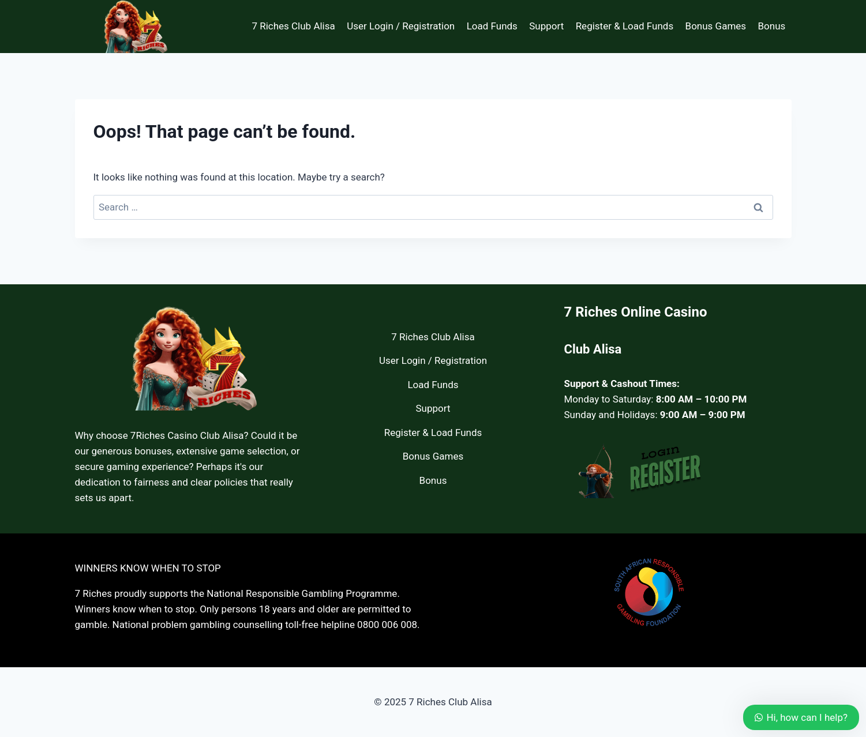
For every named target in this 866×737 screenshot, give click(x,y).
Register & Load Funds (625, 26)
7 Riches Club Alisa (293, 26)
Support (546, 26)
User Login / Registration (401, 26)
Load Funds (492, 26)
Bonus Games (716, 26)
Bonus (771, 26)
